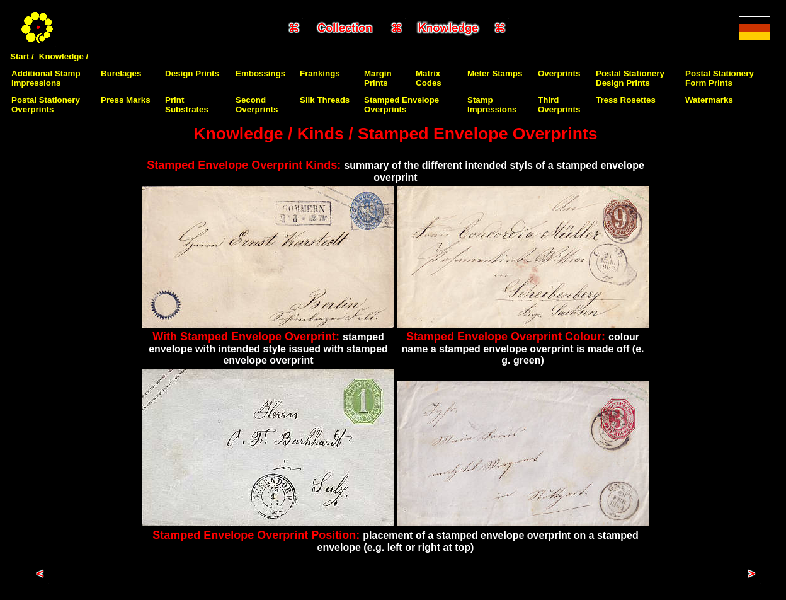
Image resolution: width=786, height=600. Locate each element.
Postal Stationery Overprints (45, 104)
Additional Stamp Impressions (46, 78)
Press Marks (126, 100)
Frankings (320, 73)
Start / (22, 56)
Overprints (559, 73)
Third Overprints (559, 104)
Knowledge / (64, 56)
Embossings (260, 73)
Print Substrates (186, 104)
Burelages (121, 73)
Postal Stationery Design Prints (630, 78)
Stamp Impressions (492, 104)
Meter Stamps (494, 73)
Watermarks (709, 100)
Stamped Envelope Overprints (401, 104)
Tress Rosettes (626, 100)
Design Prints (192, 73)
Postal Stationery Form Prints (719, 78)
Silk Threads (325, 100)
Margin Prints (378, 78)
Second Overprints (257, 104)
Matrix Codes (428, 78)
